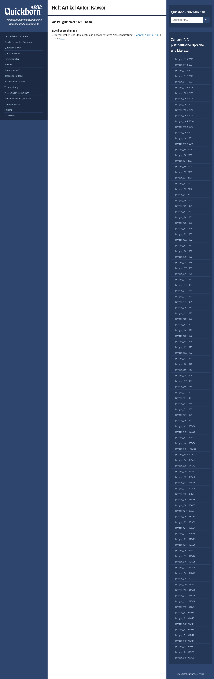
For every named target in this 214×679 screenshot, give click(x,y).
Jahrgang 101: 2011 (184, 138)
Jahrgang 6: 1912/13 (184, 629)
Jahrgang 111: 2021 (184, 81)
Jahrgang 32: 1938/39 (185, 482)
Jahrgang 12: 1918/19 (185, 595)
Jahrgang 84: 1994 (183, 228)
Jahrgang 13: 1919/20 (185, 589)
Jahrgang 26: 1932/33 (185, 516)
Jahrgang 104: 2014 (184, 121)
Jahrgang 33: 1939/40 (185, 477)
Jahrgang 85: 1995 (183, 222)
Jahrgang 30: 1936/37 (185, 493)
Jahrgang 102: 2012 (184, 132)
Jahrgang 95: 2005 (183, 172)
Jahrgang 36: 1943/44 (185, 460)
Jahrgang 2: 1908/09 (184, 652)
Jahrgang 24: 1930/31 (185, 527)
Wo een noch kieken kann (16, 92)
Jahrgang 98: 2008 (183, 155)
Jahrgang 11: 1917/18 (185, 601)
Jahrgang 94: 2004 (183, 177)
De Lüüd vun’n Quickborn (16, 36)
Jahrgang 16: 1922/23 (185, 573)
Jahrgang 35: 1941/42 (185, 465)
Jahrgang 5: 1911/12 (184, 635)
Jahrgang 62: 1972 (183, 352)
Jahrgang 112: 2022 (184, 76)
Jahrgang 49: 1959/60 (185, 426)
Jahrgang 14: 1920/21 (185, 584)
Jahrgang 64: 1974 (183, 341)
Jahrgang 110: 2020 (184, 87)
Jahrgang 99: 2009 (183, 149)
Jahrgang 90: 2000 (183, 200)
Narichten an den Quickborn (17, 98)
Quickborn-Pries (12, 53)
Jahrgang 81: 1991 (183, 245)
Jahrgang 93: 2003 (183, 183)
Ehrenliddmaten (11, 59)
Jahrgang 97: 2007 (183, 160)
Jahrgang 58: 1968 (183, 375)
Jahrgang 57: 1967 (183, 381)
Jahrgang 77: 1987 (183, 268)
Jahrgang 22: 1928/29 (185, 539)
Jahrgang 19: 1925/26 (185, 556)
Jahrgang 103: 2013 (184, 126)
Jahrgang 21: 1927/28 (185, 544)
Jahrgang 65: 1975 (183, 335)
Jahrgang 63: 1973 (183, 347)
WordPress (198, 673)
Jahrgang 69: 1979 (183, 313)
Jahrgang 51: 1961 (183, 414)
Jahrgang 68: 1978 (183, 318)
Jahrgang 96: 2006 (183, 166)
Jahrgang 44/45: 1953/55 (187, 454)
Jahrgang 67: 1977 (183, 324)
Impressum (9, 115)
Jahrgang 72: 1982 (183, 296)
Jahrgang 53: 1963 (183, 403)
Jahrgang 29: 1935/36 (185, 499)
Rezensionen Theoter (14, 81)
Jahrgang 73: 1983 (183, 290)
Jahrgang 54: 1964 (183, 397)
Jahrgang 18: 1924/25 (185, 561)
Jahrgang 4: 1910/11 (184, 640)
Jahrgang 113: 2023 (184, 70)
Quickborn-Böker (12, 47)
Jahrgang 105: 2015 (184, 115)
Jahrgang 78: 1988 (183, 262)
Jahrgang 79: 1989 (183, 256)
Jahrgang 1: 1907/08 (184, 657)
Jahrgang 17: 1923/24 (185, 567)
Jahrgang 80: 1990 (183, 251)
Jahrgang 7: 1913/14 (184, 623)
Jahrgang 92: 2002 (183, 189)
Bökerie (8, 64)
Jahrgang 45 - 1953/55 (185, 448)
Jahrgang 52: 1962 (183, 409)
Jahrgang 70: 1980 (183, 307)
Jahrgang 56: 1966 (183, 386)
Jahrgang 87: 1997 (183, 211)
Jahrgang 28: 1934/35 (185, 505)
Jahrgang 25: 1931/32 (185, 522)
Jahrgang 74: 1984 (183, 285)
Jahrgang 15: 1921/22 (185, 578)
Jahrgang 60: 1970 (183, 364)
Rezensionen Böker (13, 75)
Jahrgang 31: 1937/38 (147, 35)
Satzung (8, 109)
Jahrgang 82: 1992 (183, 239)
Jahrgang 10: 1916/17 (185, 606)
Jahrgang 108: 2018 (184, 98)
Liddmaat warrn (12, 104)
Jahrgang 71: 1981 (183, 301)
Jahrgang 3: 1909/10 (184, 646)
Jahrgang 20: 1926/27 (185, 550)
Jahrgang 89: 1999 (183, 205)
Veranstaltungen (12, 87)
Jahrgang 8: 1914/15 (184, 618)
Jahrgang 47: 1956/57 (185, 437)
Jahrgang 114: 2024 (184, 64)
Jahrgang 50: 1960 (183, 420)
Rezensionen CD (12, 70)
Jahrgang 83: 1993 (183, 234)
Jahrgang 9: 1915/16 (184, 612)
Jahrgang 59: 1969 (183, 369)
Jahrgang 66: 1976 (183, 330)
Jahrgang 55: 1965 (183, 392)
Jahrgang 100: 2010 (184, 143)
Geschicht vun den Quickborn (18, 42)
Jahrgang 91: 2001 (183, 194)
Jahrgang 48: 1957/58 (185, 431)
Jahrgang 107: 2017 (184, 104)
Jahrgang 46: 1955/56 (185, 443)
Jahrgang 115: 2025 (184, 59)
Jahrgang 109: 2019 (184, 93)
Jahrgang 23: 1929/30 (185, 533)
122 (62, 38)
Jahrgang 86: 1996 (183, 217)
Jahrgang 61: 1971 (183, 358)
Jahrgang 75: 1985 (183, 279)
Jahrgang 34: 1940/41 (185, 471)
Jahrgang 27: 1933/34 (185, 510)
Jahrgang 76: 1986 (183, 273)
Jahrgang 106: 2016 (184, 109)
